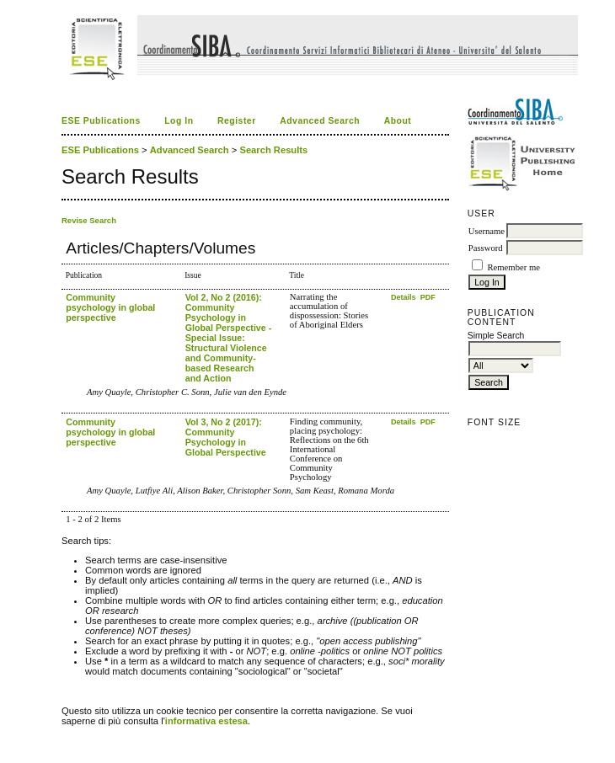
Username (486, 231)
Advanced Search (320, 120)
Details (404, 297)
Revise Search (89, 220)
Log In (178, 120)
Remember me (513, 267)
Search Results (273, 150)
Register (236, 120)
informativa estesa (206, 721)
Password (485, 248)
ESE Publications (101, 120)
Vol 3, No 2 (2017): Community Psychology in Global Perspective (225, 437)
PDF (428, 297)
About (398, 120)
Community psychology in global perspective (110, 307)
